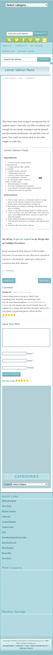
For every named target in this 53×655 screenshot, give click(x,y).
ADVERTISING (8, 646)
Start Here (26, 51)
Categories (6, 516)
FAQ (4, 532)
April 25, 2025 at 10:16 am (22, 292)
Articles (8, 51)
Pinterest (30, 40)
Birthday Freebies (9, 511)
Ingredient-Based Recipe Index (14, 537)
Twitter (16, 40)
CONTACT (19, 646)
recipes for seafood (22, 239)
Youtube (37, 40)
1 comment (8, 271)
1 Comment (29, 78)
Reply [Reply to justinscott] (4, 317)
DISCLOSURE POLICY (39, 646)
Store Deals (6, 558)
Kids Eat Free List (9, 542)
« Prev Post (9, 280)
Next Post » (44, 280)
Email (44, 40)
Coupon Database (9, 522)
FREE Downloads (9, 501)
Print (40, 178)
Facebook (23, 40)
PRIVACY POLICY (26, 648)
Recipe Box (6, 553)
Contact (21, 46)
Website (30, 368)
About (6, 46)
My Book (37, 46)
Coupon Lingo (7, 527)
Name (29, 354)
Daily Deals (6, 506)
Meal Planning (7, 548)
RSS (9, 40)
